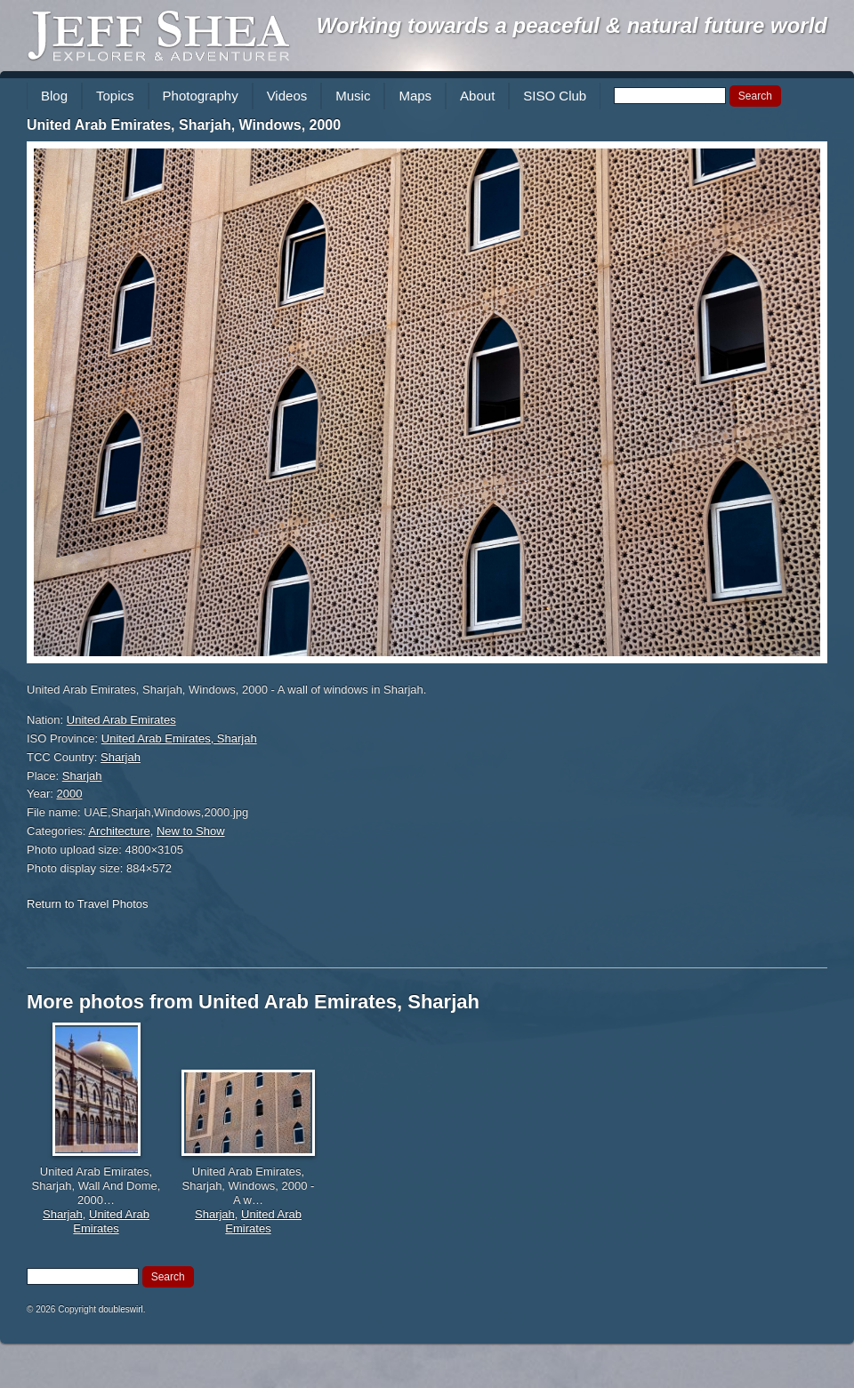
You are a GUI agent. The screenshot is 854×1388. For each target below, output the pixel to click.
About (477, 95)
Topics (115, 95)
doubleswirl (121, 1309)
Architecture (118, 831)
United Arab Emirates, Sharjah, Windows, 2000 (184, 124)
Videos (287, 95)
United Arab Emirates (121, 719)
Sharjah (121, 757)
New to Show (191, 831)
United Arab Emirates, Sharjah (179, 738)
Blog (54, 95)
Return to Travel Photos (88, 904)
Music (352, 95)
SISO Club (554, 95)
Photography (200, 95)
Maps (415, 95)
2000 (70, 793)
